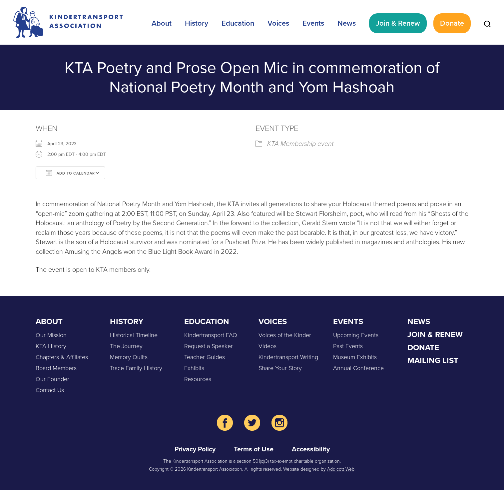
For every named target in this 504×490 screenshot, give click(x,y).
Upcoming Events (355, 335)
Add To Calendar (70, 173)
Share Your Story (280, 368)
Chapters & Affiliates (62, 357)
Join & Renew (398, 23)
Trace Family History (136, 368)
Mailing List (432, 360)
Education (238, 23)
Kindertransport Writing (288, 357)
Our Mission (51, 335)
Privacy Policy (195, 449)
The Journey (126, 346)
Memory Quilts (129, 357)
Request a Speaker (208, 346)
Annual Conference (358, 368)
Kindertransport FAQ (210, 335)
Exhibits (194, 368)
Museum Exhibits (355, 357)
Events (313, 23)
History (196, 23)
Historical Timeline (134, 335)
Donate (452, 23)
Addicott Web (340, 469)
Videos (267, 346)
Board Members (56, 368)
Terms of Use (253, 449)
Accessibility (311, 449)
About (162, 23)
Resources (197, 379)
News (346, 23)
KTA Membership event (300, 144)
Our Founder (52, 379)
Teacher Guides (204, 357)
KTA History (51, 346)
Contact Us (50, 390)
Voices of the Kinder (284, 335)
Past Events (348, 346)
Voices (278, 23)
